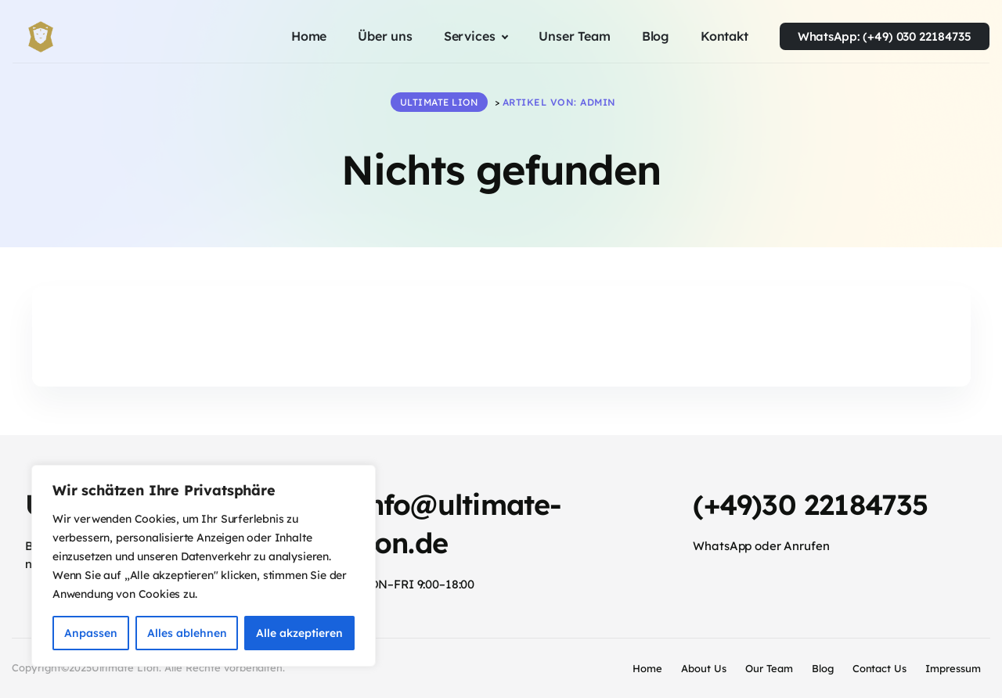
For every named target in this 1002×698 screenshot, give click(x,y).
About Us (703, 668)
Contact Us (879, 668)
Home (647, 668)
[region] (203, 566)
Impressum (953, 668)
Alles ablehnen (187, 633)
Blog (823, 668)
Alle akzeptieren (299, 633)
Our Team (769, 668)
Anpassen (90, 633)
